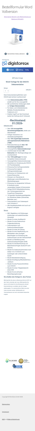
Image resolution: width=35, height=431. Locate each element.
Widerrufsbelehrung (13, 419)
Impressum (5, 412)
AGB (3, 419)
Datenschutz (6, 404)
